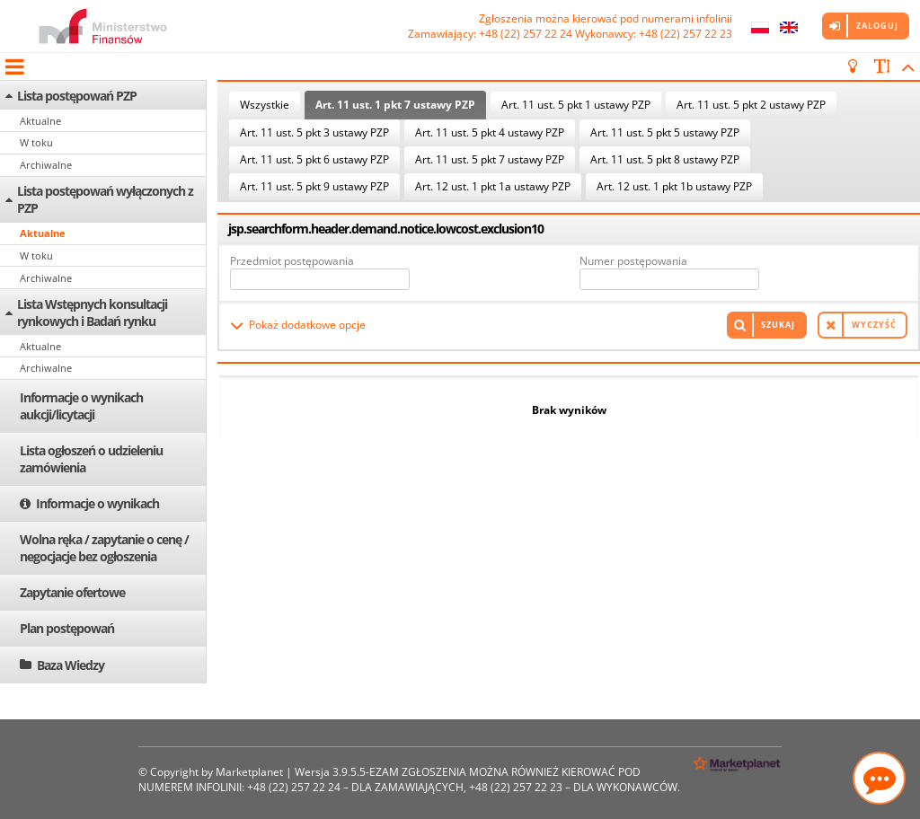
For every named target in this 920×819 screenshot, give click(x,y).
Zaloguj (877, 25)
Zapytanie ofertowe (72, 592)
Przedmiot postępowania (292, 261)
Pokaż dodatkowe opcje (307, 324)
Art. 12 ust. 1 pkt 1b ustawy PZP (674, 186)
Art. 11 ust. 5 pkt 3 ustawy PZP (314, 132)
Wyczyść (874, 324)
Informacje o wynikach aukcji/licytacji (81, 406)
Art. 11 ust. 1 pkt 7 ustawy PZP (395, 104)
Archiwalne (46, 165)
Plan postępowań (67, 628)
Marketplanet (249, 771)
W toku (36, 142)
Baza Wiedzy (70, 665)
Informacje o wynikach (97, 503)
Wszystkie (264, 104)
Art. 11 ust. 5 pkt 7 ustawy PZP (489, 159)
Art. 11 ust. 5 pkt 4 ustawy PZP (489, 132)
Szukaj (778, 324)
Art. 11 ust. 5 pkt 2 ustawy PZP (751, 104)
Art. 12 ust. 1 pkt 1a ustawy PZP (493, 186)
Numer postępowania (633, 261)
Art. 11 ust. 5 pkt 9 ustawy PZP (314, 186)
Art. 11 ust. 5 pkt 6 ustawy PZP (314, 159)
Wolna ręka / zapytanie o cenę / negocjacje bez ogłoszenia (104, 548)
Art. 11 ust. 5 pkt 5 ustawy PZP (664, 132)
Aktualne (40, 121)
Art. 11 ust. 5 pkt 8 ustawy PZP (664, 159)
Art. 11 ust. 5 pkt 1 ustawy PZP (575, 104)
